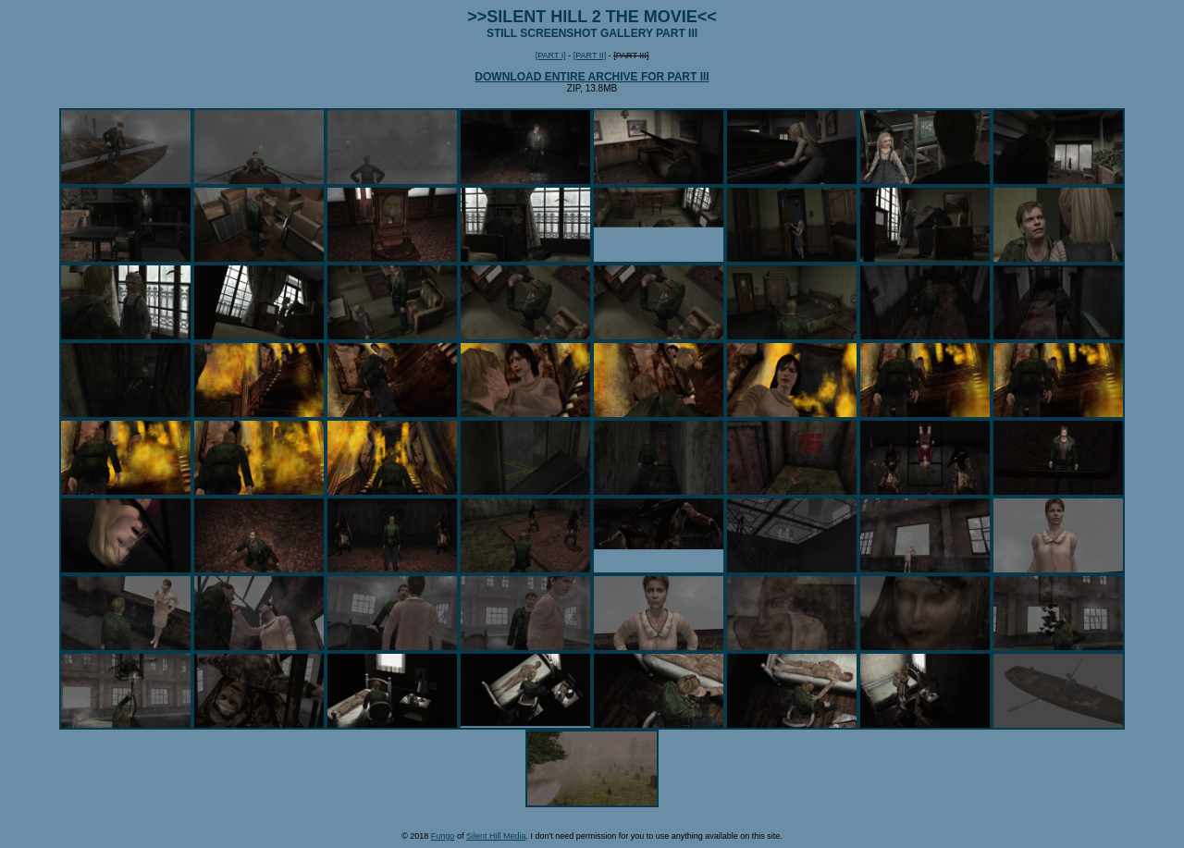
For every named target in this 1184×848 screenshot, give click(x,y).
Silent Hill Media (496, 836)
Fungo (443, 836)
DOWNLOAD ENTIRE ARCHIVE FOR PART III (592, 76)
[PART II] (590, 55)
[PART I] (551, 55)
